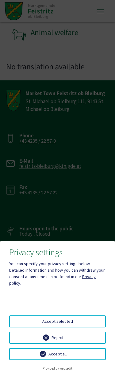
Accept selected (57, 321)
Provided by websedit (57, 368)
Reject (57, 337)
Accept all (57, 354)
